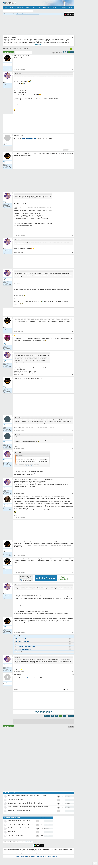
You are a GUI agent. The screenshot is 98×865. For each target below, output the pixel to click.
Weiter (70, 716)
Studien (54, 7)
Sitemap (59, 856)
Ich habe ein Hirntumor (15, 799)
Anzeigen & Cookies (40, 856)
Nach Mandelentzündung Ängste (19, 820)
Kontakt (17, 856)
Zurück (46, 716)
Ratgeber (33, 7)
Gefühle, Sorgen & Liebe (18, 841)
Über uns (22, 856)
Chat (39, 7)
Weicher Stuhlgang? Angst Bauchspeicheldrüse (24, 824)
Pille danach (12, 831)
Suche (27, 7)
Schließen (38, 44)
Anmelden (70, 7)
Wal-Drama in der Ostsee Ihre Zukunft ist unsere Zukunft (27, 796)
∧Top (95, 863)
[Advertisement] (44, 404)
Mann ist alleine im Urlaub (15, 48)
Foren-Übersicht (7, 841)
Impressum (27, 856)
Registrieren (63, 7)
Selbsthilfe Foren (19, 7)
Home (5, 7)
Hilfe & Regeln (46, 7)
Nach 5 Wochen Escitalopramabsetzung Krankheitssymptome (28, 807)
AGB (45, 856)
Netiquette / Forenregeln (52, 856)
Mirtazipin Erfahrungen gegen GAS (19, 810)
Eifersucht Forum (28, 841)
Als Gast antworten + (9, 52)
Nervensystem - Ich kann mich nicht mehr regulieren (25, 803)
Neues (11, 7)
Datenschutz (32, 856)
